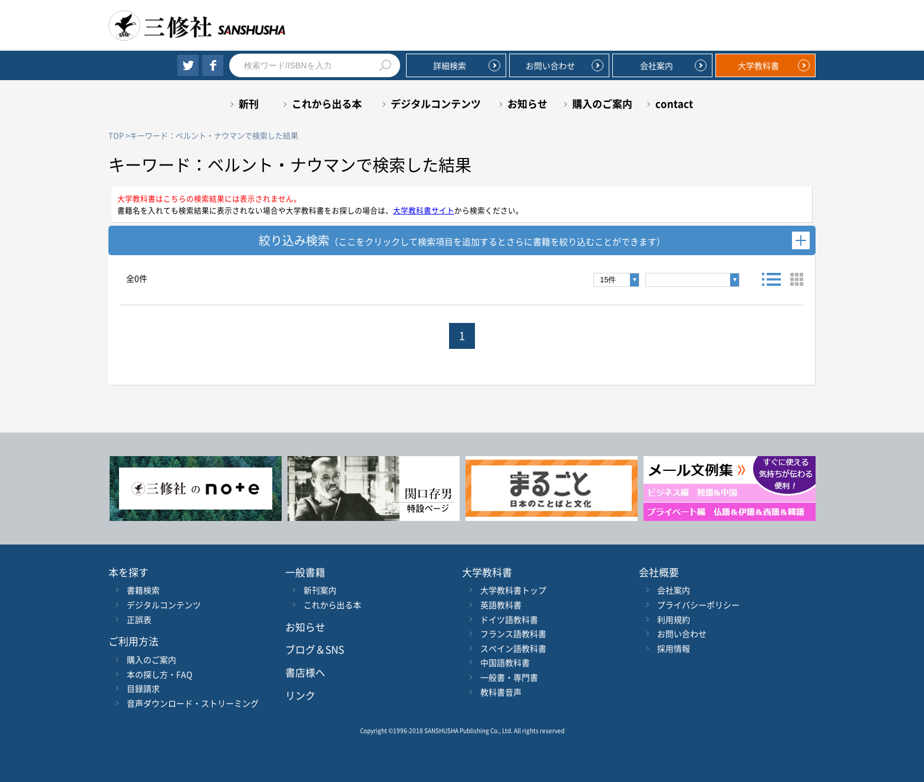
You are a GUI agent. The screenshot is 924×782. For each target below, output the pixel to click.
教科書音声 (501, 692)
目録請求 (143, 688)
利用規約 (673, 619)
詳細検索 (449, 65)
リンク (300, 695)
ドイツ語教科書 (509, 619)
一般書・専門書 (509, 677)
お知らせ (527, 103)
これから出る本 (327, 103)
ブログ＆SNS (314, 649)
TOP (116, 135)
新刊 (249, 103)
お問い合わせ (550, 65)
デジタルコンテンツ (436, 103)
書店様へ (305, 672)
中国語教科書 (505, 662)
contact (674, 103)
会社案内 (656, 65)
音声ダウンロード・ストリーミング (193, 703)
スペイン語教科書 (513, 648)
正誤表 (139, 619)
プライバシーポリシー (698, 605)
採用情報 (673, 648)
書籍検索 (143, 590)
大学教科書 (758, 65)
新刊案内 (319, 590)
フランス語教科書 (513, 633)
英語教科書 (501, 605)
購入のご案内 (602, 103)
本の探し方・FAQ (159, 674)
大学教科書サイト (423, 210)
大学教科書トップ (513, 590)
